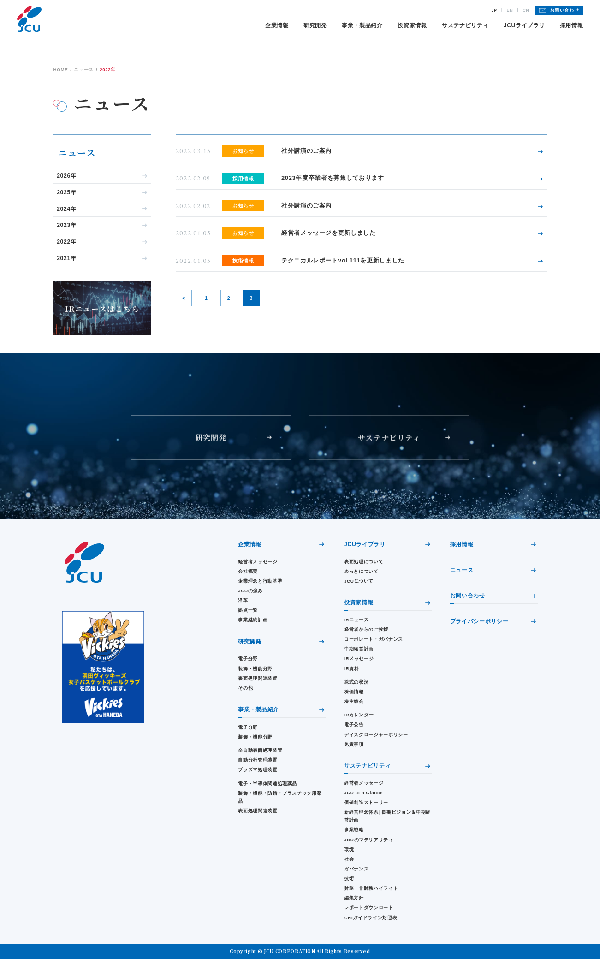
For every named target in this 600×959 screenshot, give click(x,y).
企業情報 (277, 25)
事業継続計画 (252, 619)
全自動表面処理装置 (260, 750)
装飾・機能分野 (255, 668)
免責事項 (354, 744)
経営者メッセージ (257, 561)
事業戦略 (354, 829)
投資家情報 (412, 25)
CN (526, 10)
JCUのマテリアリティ (368, 839)
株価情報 (354, 691)
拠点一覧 (248, 610)
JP (494, 10)
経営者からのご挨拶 (366, 629)
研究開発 (315, 25)
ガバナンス (356, 868)
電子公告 (354, 724)
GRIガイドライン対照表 (370, 917)
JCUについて (359, 581)
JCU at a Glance (363, 792)
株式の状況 (356, 682)
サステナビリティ (465, 25)
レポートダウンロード (368, 907)
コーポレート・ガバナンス (373, 639)
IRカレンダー (359, 714)
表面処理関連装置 (257, 678)
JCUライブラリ (524, 25)
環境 (349, 849)
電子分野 (248, 658)
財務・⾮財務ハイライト (371, 888)
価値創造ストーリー (366, 802)
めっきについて (361, 571)
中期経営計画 (359, 648)
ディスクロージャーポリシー (376, 734)
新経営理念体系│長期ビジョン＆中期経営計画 (387, 816)
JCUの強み (250, 590)
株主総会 (354, 701)
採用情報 (571, 25)
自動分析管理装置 (257, 759)
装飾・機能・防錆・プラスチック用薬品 (279, 797)
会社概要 (248, 571)
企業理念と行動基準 (260, 581)
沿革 (243, 600)
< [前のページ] (183, 298)
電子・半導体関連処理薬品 (267, 783)
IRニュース (356, 619)
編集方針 (354, 897)
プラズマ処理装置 (257, 769)
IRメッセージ (359, 658)
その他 (245, 688)
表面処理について (363, 561)
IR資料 (351, 668)
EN (510, 10)
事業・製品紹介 (362, 25)
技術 (349, 878)
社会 (349, 859)
